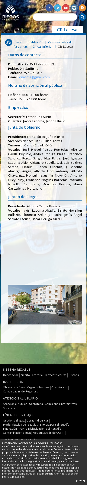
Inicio (19, 43)
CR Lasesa (65, 47)
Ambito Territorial (31, 375)
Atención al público (15, 404)
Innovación (10, 429)
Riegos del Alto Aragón (10, 12)
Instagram (74, 8)
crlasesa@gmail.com (34, 77)
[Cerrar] (80, 481)
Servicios (9, 408)
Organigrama (59, 387)
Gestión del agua (14, 421)
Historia (73, 375)
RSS (82, 8)
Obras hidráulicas (37, 421)
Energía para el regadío (54, 425)
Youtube (66, 8)
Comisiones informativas (61, 404)
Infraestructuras (56, 375)
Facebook (49, 8)
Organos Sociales (38, 387)
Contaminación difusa (17, 433)
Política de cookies (13, 477)
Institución (35, 43)
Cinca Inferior (43, 47)
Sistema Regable (16, 370)
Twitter (57, 8)
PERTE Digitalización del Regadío (40, 429)
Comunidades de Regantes (20, 391)
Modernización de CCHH (48, 433)
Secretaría (36, 404)
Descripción (11, 375)
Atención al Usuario (20, 398)
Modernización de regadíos (20, 425)
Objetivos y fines (14, 387)
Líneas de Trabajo (18, 415)
